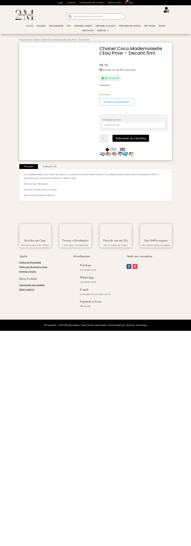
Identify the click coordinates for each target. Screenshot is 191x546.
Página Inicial (25, 39)
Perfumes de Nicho (105, 26)
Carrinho (71, 3)
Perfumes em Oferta (130, 26)
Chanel (36, 39)
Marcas (101, 30)
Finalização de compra (91, 3)
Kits (69, 26)
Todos (29, 26)
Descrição (28, 166)
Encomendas (56, 26)
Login (60, 3)
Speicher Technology (136, 325)
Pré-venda (149, 26)
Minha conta (114, 3)
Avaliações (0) (49, 166)
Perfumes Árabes (83, 26)
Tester (162, 26)
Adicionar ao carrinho (131, 138)
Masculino (88, 30)
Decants (41, 26)
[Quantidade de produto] (104, 138)
